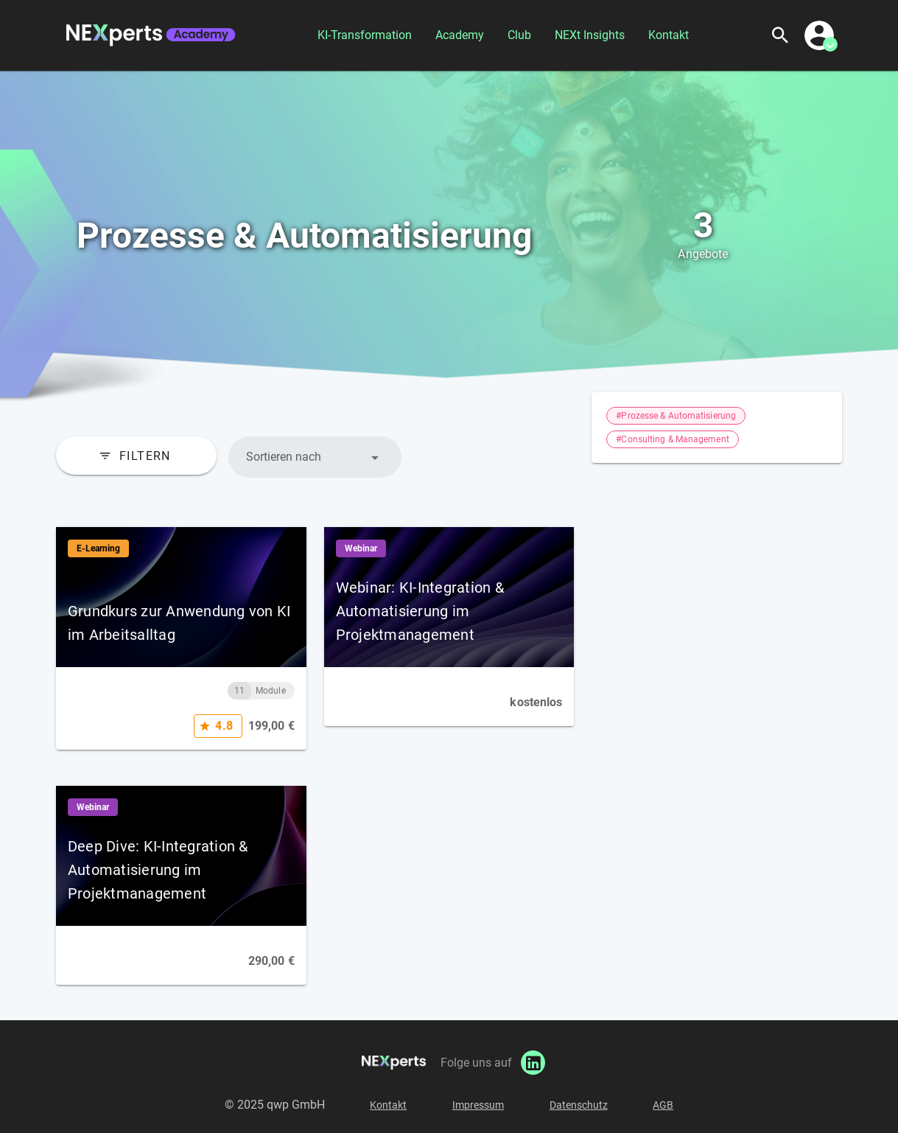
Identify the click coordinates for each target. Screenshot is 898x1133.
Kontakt (668, 35)
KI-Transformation (365, 35)
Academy (459, 35)
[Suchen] (780, 35)
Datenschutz (579, 1105)
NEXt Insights (590, 35)
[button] (314, 457)
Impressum (478, 1105)
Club (519, 35)
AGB (663, 1105)
